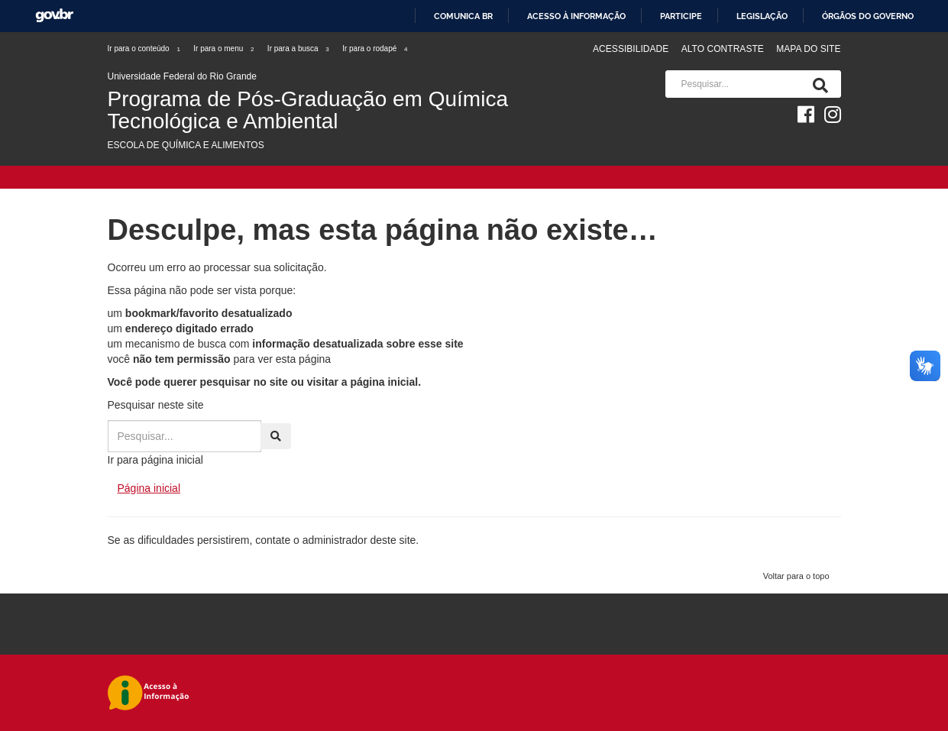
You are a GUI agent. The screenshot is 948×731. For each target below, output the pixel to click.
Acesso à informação (576, 16)
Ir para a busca (299, 48)
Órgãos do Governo (868, 16)
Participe (681, 16)
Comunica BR (463, 16)
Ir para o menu (224, 48)
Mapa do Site (808, 49)
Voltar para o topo (796, 576)
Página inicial (149, 488)
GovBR (54, 15)
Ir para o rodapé (375, 48)
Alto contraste (722, 49)
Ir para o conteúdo (145, 48)
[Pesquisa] (817, 84)
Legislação (762, 16)
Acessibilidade (630, 49)
